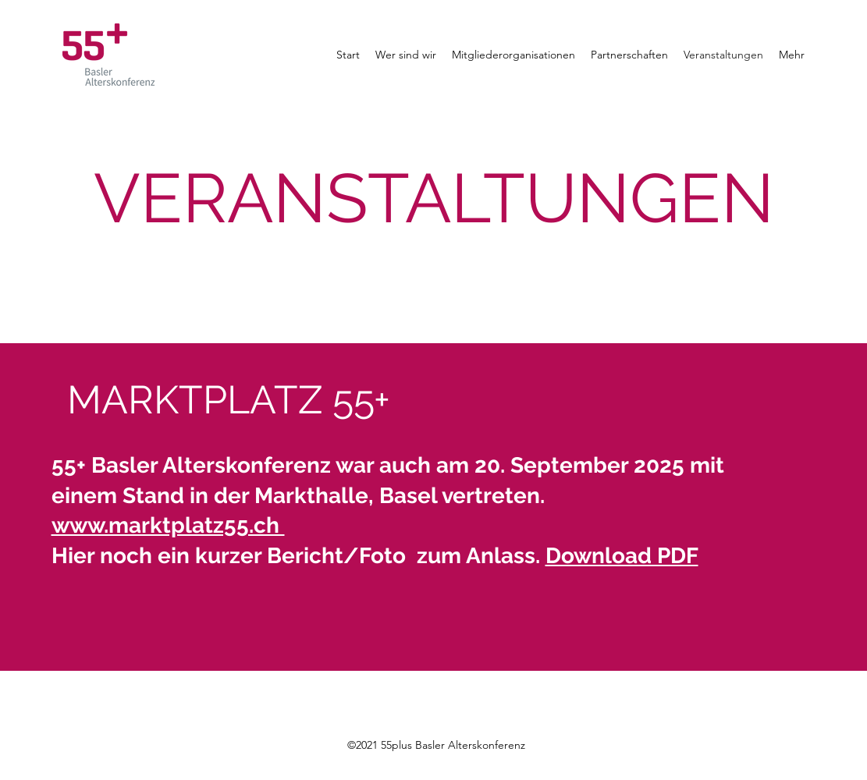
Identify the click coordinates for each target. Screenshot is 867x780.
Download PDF (621, 556)
